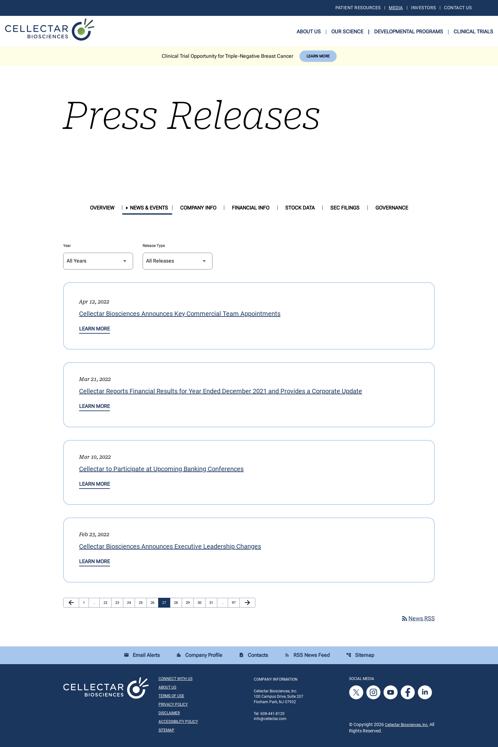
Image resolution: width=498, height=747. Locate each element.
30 (201, 602)
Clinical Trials (473, 32)
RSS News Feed (307, 655)
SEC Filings (345, 208)
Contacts (253, 655)
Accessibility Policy (178, 722)
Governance (391, 208)
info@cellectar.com (270, 719)
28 (177, 602)
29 (189, 602)
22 (107, 602)
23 (119, 602)
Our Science (347, 32)
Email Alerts (142, 655)
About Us (309, 32)
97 (235, 602)
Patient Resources (357, 7)
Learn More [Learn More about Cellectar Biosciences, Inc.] (318, 56)
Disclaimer (169, 713)
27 (166, 602)
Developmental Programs (408, 32)
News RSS (418, 618)
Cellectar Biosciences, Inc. (406, 725)
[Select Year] (98, 261)
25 (142, 602)
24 (130, 602)
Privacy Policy (173, 704)
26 (154, 602)
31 (213, 602)
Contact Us (458, 7)
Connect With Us (175, 679)
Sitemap (360, 655)
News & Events (149, 208)
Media (396, 7)
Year (67, 245)
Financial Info (250, 208)
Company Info (198, 208)
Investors (423, 7)
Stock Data (300, 208)
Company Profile (199, 655)
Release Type (154, 245)
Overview (102, 208)
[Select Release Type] (177, 261)
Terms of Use (171, 696)
